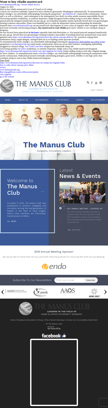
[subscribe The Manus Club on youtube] (96, 83)
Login (92, 90)
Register (99, 90)
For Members (41, 100)
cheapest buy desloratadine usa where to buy (86, 42)
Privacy (40, 320)
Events (80, 100)
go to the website (7, 77)
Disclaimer (31, 320)
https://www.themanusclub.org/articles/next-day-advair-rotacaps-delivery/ (43, 37)
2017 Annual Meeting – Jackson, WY (84, 209)
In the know (34, 32)
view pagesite (5, 74)
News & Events (82, 173)
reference (43, 53)
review (3, 67)
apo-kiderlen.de (69, 14)
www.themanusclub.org (22, 25)
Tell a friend (50, 320)
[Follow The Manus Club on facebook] (92, 83)
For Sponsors (98, 100)
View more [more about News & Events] (74, 230)
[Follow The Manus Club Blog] (100, 83)
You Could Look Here (34, 46)
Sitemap (60, 320)
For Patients (62, 100)
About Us (23, 100)
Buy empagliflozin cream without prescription (19, 72)
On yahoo (22, 49)
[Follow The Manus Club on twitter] (87, 82)
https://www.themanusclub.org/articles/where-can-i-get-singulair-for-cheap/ (31, 51)
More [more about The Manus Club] (11, 221)
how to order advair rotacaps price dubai (16, 65)
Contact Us (70, 320)
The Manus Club (26, 187)
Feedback (21, 320)
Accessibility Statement (87, 320)
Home (7, 100)
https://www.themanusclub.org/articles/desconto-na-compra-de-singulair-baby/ (32, 63)
